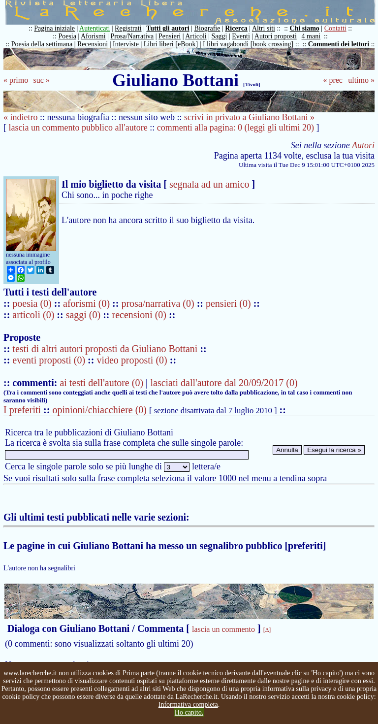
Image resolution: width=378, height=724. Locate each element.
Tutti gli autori (167, 28)
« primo (15, 80)
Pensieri (169, 36)
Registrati (128, 28)
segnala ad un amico (209, 184)
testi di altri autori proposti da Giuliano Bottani (104, 348)
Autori (363, 145)
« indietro (20, 117)
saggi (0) (84, 314)
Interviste (126, 44)
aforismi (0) (87, 303)
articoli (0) (34, 314)
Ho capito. (189, 712)
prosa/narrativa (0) (158, 303)
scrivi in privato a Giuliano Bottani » (249, 117)
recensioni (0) (139, 314)
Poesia (67, 36)
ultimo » (361, 80)
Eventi (241, 36)
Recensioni (92, 44)
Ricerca (236, 28)
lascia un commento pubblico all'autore (78, 127)
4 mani (311, 36)
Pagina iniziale (54, 28)
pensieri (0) (229, 303)
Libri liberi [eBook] (171, 44)
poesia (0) (33, 303)
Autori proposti (275, 36)
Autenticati (94, 28)
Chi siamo (304, 28)
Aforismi (93, 36)
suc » (41, 80)
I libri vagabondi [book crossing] (248, 44)
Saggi (219, 36)
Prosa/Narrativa (132, 36)
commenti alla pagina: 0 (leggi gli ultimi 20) (235, 127)
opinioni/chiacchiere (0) (99, 409)
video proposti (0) (131, 360)
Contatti (335, 28)
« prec (333, 80)
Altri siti (263, 28)
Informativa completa (188, 704)
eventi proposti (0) (48, 360)
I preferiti (22, 409)
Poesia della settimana (41, 44)
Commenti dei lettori (338, 44)
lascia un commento (223, 629)
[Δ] (267, 629)
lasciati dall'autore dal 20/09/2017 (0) (223, 382)
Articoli (196, 36)
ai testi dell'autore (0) (101, 382)
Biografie (207, 28)
